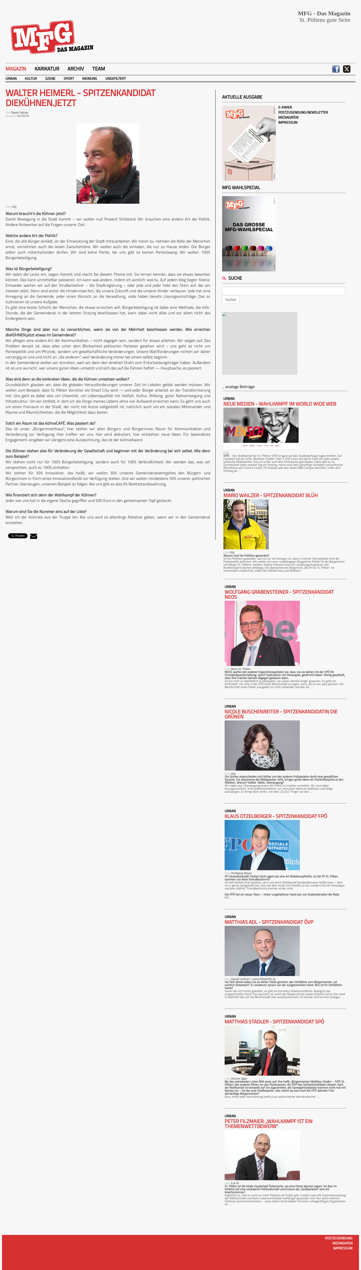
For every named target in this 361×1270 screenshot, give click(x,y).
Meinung (89, 78)
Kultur (31, 78)
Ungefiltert (115, 78)
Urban (11, 78)
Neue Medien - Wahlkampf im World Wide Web (279, 403)
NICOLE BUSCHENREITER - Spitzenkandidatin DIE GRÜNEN (281, 714)
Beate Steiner (19, 112)
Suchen (230, 299)
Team (98, 68)
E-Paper (285, 107)
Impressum (288, 122)
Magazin (16, 68)
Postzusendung (338, 1238)
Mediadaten (288, 117)
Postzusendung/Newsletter (303, 112)
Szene (50, 78)
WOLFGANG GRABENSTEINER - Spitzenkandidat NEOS (279, 594)
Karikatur (47, 68)
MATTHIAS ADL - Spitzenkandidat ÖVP (269, 922)
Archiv (75, 68)
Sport (69, 78)
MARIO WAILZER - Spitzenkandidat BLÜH (270, 495)
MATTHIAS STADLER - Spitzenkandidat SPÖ (274, 1021)
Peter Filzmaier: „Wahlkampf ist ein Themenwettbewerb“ (269, 1124)
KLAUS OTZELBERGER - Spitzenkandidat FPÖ (276, 816)
